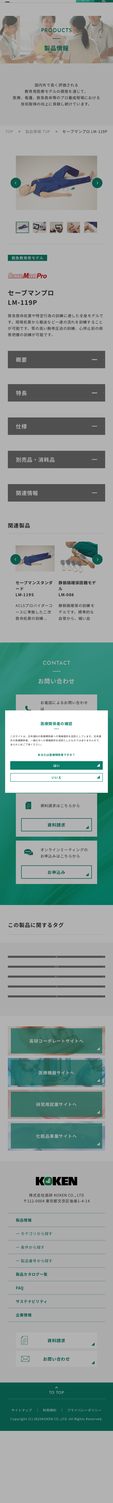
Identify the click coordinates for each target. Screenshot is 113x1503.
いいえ (56, 777)
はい (56, 765)
